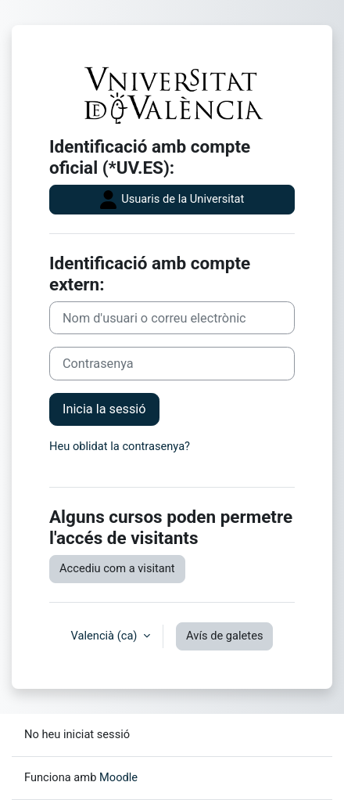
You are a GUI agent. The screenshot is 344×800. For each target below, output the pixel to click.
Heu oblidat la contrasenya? (119, 446)
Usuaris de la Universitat (172, 199)
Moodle (118, 777)
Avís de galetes (224, 636)
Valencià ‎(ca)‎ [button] (106, 636)
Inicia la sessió (104, 409)
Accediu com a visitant (117, 568)
